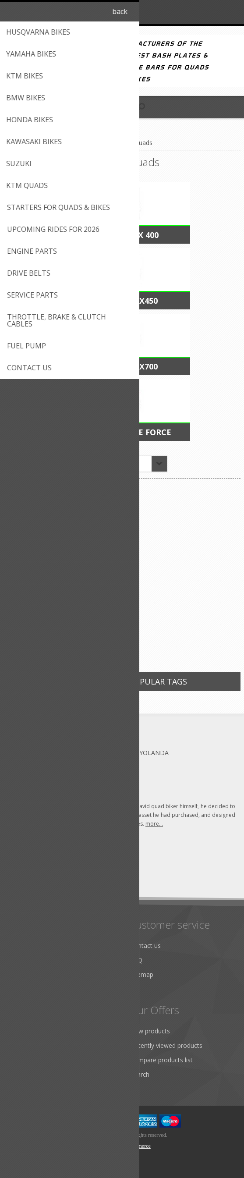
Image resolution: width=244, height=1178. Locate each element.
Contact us (145, 945)
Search (139, 1074)
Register (197, 12)
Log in (214, 12)
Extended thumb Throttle (62, 605)
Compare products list (161, 1060)
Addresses (27, 1045)
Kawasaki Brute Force (122, 432)
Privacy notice (32, 989)
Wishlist (23, 1074)
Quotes (22, 1060)
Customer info (32, 1031)
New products (150, 1031)
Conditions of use (37, 974)
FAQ (136, 960)
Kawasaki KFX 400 (122, 235)
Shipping (24, 960)
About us (25, 945)
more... (154, 823)
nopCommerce (135, 1146)
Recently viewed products (166, 1045)
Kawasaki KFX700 (122, 366)
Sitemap (141, 974)
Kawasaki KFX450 (122, 300)
